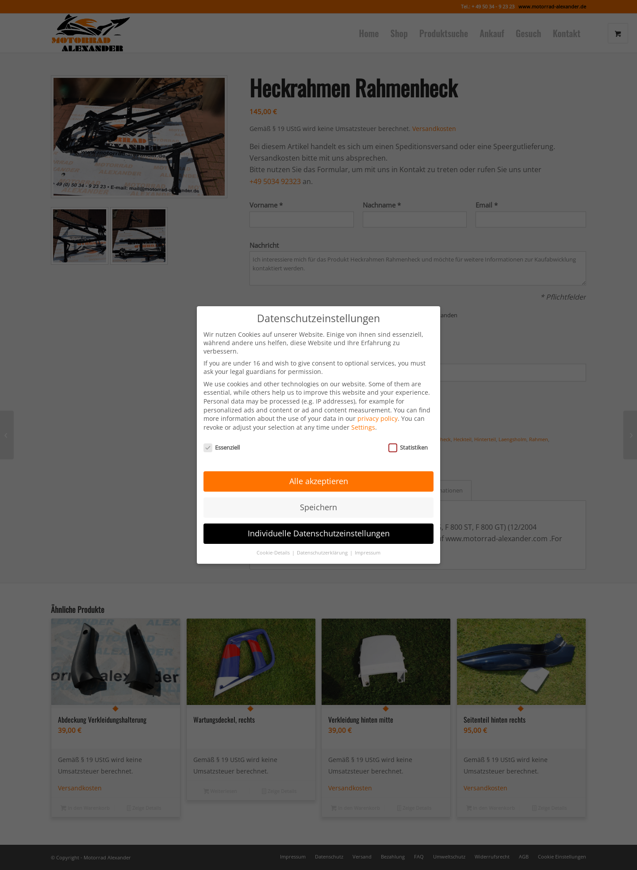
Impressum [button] (367, 539)
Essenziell (221, 434)
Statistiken (408, 434)
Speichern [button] (318, 494)
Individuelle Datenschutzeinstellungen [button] (319, 520)
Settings (363, 414)
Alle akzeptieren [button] (318, 467)
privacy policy (377, 405)
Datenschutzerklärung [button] (323, 539)
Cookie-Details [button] (274, 539)
